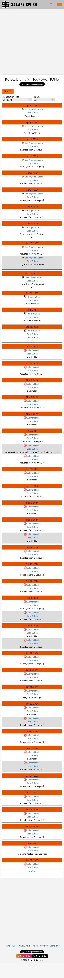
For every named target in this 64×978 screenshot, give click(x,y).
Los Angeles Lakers (32, 109)
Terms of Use (10, 945)
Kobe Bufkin (32, 112)
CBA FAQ (44, 945)
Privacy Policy (25, 945)
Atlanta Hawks (32, 350)
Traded (28, 337)
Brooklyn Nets (32, 297)
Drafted (32, 871)
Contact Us (55, 945)
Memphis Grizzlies (32, 277)
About (35, 945)
